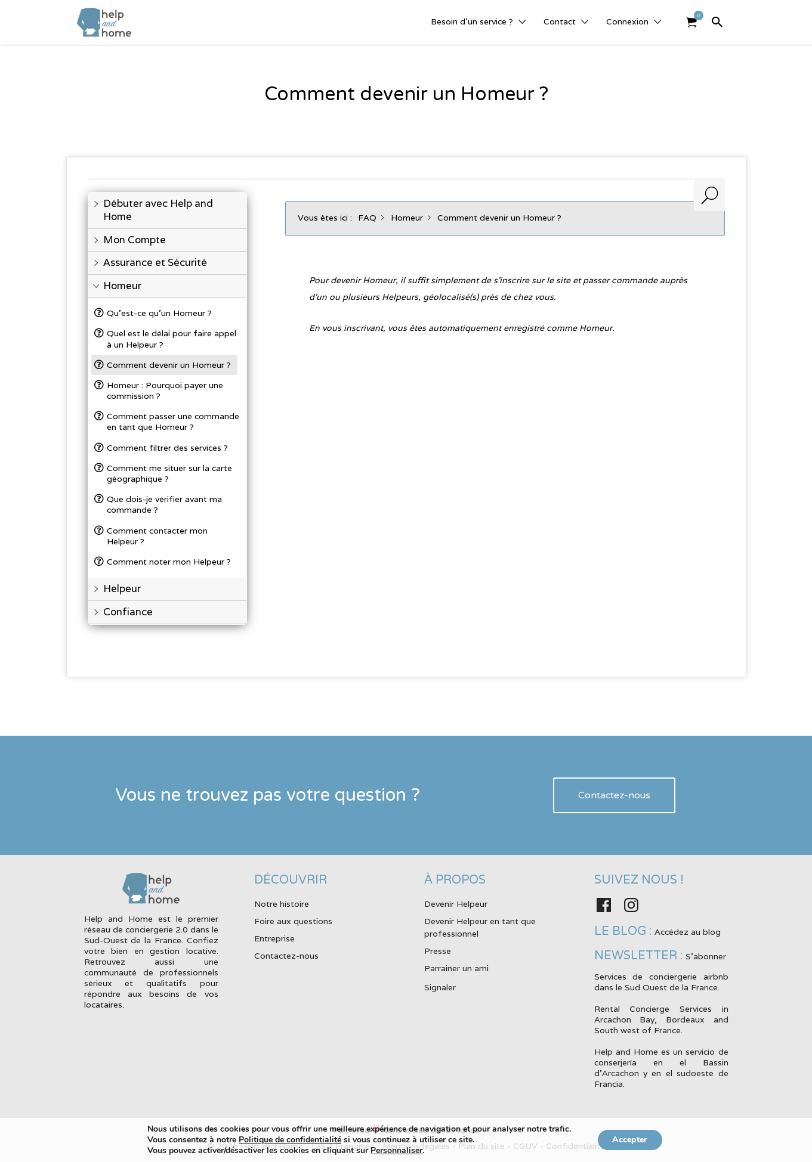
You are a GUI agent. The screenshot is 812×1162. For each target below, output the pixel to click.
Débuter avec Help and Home (158, 210)
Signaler (440, 987)
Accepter (629, 1139)
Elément (695, 15)
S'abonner (706, 956)
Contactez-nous (614, 795)
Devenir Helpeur (455, 903)
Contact (560, 21)
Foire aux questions (293, 921)
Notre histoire (281, 903)
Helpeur (122, 588)
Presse (437, 951)
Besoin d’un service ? (472, 21)
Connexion (627, 21)
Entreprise (274, 938)
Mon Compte (134, 240)
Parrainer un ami (456, 968)
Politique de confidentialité (287, 1139)
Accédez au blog (687, 931)
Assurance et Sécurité (155, 262)
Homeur (122, 286)
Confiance (128, 612)
